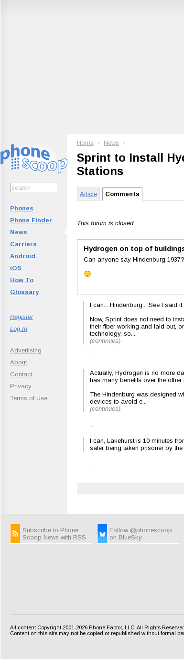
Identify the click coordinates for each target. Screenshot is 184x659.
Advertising (26, 350)
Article (88, 194)
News (18, 232)
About (18, 362)
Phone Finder (31, 220)
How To (21, 280)
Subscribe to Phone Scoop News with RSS (54, 534)
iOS (16, 268)
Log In (18, 328)
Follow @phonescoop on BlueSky (140, 534)
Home (85, 142)
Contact (21, 374)
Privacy (21, 386)
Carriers (23, 244)
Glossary (24, 292)
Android (22, 256)
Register (21, 316)
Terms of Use (28, 398)
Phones (21, 208)
